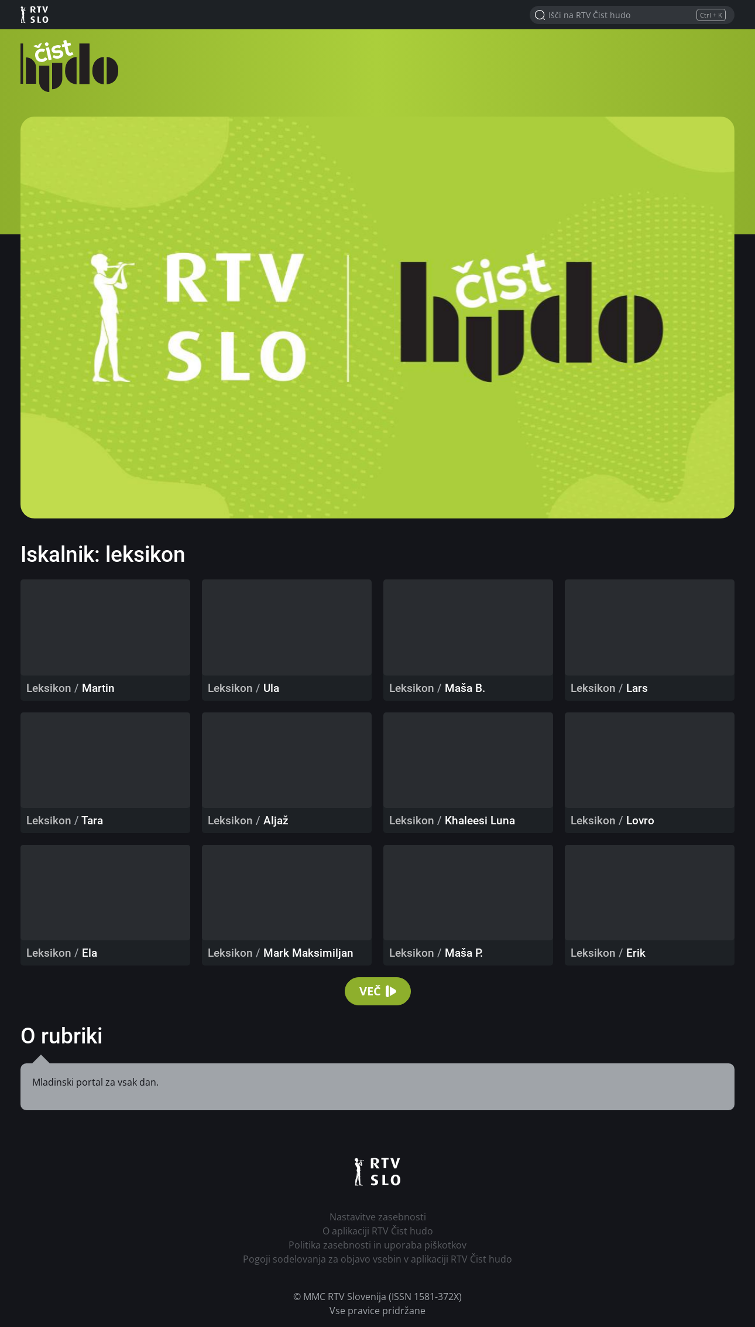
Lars (637, 688)
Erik (636, 953)
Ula (271, 688)
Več (377, 991)
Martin (98, 688)
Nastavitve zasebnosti (378, 1216)
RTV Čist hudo (73, 66)
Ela (89, 953)
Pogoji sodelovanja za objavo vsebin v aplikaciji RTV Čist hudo (377, 1259)
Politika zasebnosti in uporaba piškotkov (377, 1245)
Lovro (640, 820)
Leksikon (48, 688)
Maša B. (465, 688)
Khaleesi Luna (480, 820)
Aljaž (276, 820)
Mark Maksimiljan (308, 953)
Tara (92, 820)
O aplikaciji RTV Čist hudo (377, 1230)
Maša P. (464, 953)
